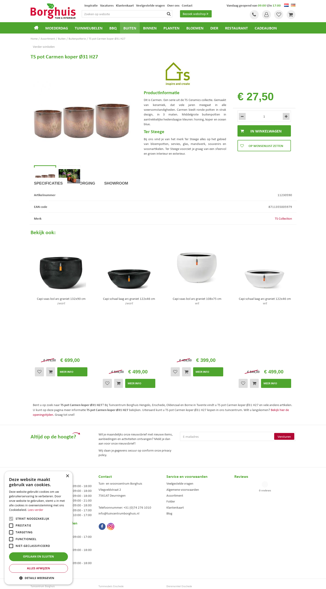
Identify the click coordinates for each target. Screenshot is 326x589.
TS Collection (283, 238)
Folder (170, 465)
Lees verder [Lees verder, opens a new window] (35, 510)
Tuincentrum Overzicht (188, 582)
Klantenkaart (175, 471)
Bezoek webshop (196, 13)
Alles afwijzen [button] (38, 568)
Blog (169, 477)
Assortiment (174, 459)
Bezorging (83, 203)
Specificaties (48, 203)
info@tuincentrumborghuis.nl (118, 477)
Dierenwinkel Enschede (179, 550)
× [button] (67, 476)
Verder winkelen (44, 46)
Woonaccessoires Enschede (113, 559)
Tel (253, 14)
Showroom (116, 203)
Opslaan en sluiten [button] (38, 556)
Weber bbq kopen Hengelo (181, 554)
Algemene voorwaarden (182, 453)
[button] (38, 578)
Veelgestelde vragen (179, 447)
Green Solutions (164, 582)
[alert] (38, 527)
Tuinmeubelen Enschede (111, 554)
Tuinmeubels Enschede (111, 550)
